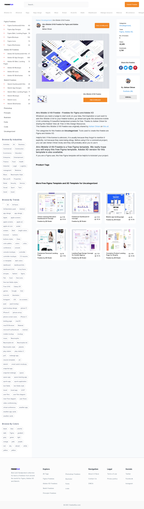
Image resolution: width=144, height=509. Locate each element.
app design (7, 213)
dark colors (19, 261)
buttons (15, 235)
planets (21, 347)
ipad (4, 304)
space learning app (20, 377)
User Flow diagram (9, 399)
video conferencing (9, 403)
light (19, 437)
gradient (20, 433)
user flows (23, 399)
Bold (13, 230)
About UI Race (93, 474)
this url (105, 126)
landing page (7, 321)
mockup (20, 334)
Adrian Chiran (47, 29)
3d (8, 205)
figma (23, 273)
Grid (21, 291)
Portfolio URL (128, 91)
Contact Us (92, 479)
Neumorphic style (9, 347)
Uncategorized (46, 20)
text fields (6, 386)
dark (4, 433)
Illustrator (68, 479)
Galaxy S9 (17, 286)
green (12, 437)
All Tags (46, 474)
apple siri (20, 222)
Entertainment (18, 157)
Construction (19, 149)
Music (5, 174)
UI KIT (23, 390)
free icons (19, 278)
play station (7, 351)
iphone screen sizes (10, 317)
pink (13, 441)
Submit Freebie (132, 4)
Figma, (122, 32)
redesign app (14, 355)
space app (6, 377)
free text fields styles (10, 282)
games (5, 291)
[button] (40, 65)
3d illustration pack (9, 209)
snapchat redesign (9, 373)
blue (11, 429)
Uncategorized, (125, 26)
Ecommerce (7, 153)
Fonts (67, 484)
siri (19, 360)
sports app (7, 381)
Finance (5, 162)
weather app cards (9, 412)
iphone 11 (24, 308)
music (5, 338)
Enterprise (6, 157)
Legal (15, 166)
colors (17, 243)
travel (5, 192)
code (67, 488)
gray (4, 437)
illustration (15, 295)
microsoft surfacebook (11, 330)
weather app (23, 407)
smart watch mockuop (19, 364)
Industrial (6, 166)
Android (22, 209)
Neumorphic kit (8, 342)
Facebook (129, 479)
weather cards (8, 416)
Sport (13, 187)
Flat (4, 278)
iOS (15, 299)
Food (14, 162)
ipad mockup (14, 304)
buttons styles (8, 239)
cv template (7, 261)
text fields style (19, 386)
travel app (14, 390)
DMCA (90, 483)
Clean (18, 239)
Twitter (128, 474)
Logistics (23, 166)
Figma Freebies (48, 479)
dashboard (7, 265)
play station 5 (19, 351)
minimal (25, 330)
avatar (18, 226)
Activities (6, 144)
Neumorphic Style (17, 174)
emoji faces (22, 269)
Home (38, 20)
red (4, 446)
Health (21, 162)
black (5, 429)
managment (7, 170)
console (17, 248)
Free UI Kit (6, 286)
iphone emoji (17, 312)
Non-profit (6, 179)
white (25, 446)
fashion (14, 273)
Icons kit (6, 295)
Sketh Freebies (48, 488)
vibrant (17, 446)
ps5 (4, 355)
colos (25, 243)
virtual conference (9, 407)
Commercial (7, 149)
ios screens (23, 299)
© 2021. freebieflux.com (72, 505)
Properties (17, 179)
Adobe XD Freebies (50, 483)
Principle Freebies (49, 493)
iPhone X (24, 317)
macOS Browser (8, 325)
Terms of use (112, 474)
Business (21, 144)
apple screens (15, 217)
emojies (6, 273)
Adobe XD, (129, 32)
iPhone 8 (6, 312)
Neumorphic (15, 338)
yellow (5, 450)
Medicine (18, 170)
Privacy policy (112, 479)
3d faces (15, 205)
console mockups (9, 252)
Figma (12, 433)
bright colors (22, 230)
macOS (18, 321)
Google (14, 291)
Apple (5, 217)
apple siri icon (8, 226)
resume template (9, 360)
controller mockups (9, 256)
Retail (5, 183)
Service (22, 183)
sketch (5, 364)
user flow (6, 394)
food (10, 278)
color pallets (7, 243)
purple (20, 441)
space (22, 373)
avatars (5, 230)
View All (128, 97)
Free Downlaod (102, 25)
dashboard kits (19, 265)
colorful (19, 429)
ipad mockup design (10, 308)
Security (13, 183)
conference (7, 248)
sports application (20, 381)
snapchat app (7, 368)
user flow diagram (19, 394)
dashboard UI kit (8, 269)
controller (22, 252)
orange (5, 441)
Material (20, 325)
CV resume (24, 256)
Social (5, 187)
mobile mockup (8, 334)
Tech (20, 187)
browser (6, 235)
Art (14, 144)
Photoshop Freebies (72, 474)
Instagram (6, 299)
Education (18, 153)
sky (10, 446)
